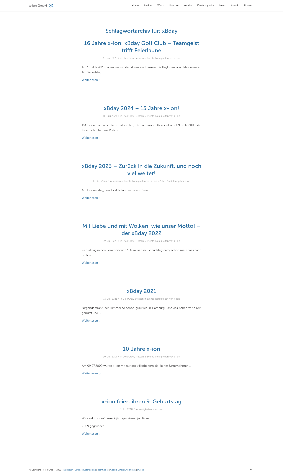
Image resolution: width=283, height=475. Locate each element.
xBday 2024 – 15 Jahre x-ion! (141, 108)
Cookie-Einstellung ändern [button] (123, 470)
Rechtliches (103, 470)
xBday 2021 (141, 291)
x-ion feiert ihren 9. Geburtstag (141, 401)
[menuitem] (135, 5)
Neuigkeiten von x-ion (167, 58)
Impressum (68, 470)
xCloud (140, 470)
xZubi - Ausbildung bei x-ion (174, 181)
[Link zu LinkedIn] (251, 469)
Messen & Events (144, 58)
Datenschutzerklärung (85, 470)
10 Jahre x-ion (141, 349)
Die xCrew (128, 58)
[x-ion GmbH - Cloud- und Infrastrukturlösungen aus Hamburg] (41, 5)
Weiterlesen (91, 80)
